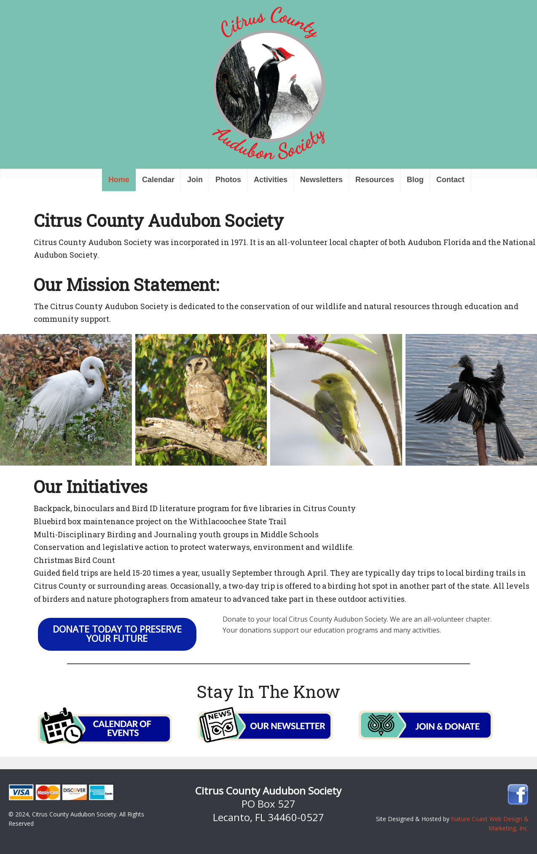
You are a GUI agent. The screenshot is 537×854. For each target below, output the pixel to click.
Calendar (158, 179)
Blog (415, 179)
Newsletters (321, 179)
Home (118, 179)
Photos (228, 179)
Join (195, 179)
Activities (270, 179)
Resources (374, 179)
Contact (450, 179)
